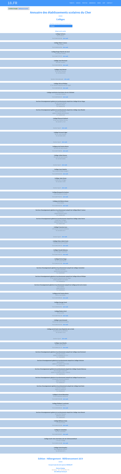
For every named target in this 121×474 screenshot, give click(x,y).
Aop (104, 3)
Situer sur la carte (60, 31)
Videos (78, 3)
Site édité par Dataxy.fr (60, 471)
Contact (109, 3)
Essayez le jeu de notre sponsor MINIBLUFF (60, 465)
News (99, 3)
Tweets (71, 3)
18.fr (12, 3)
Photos (84, 3)
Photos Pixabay (60, 468)
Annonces (92, 3)
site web (65, 38)
